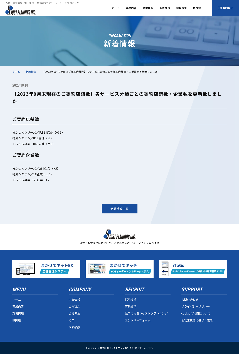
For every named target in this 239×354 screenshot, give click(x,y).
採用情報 (181, 8)
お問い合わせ (189, 299)
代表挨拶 (74, 327)
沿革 (71, 320)
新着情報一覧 (119, 208)
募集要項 (130, 306)
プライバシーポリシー (195, 306)
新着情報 (165, 8)
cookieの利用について (195, 313)
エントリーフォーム (138, 320)
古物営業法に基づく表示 (197, 320)
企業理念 (74, 306)
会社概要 (74, 313)
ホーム (116, 8)
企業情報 (148, 8)
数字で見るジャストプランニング (146, 313)
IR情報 (197, 8)
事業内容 (131, 8)
